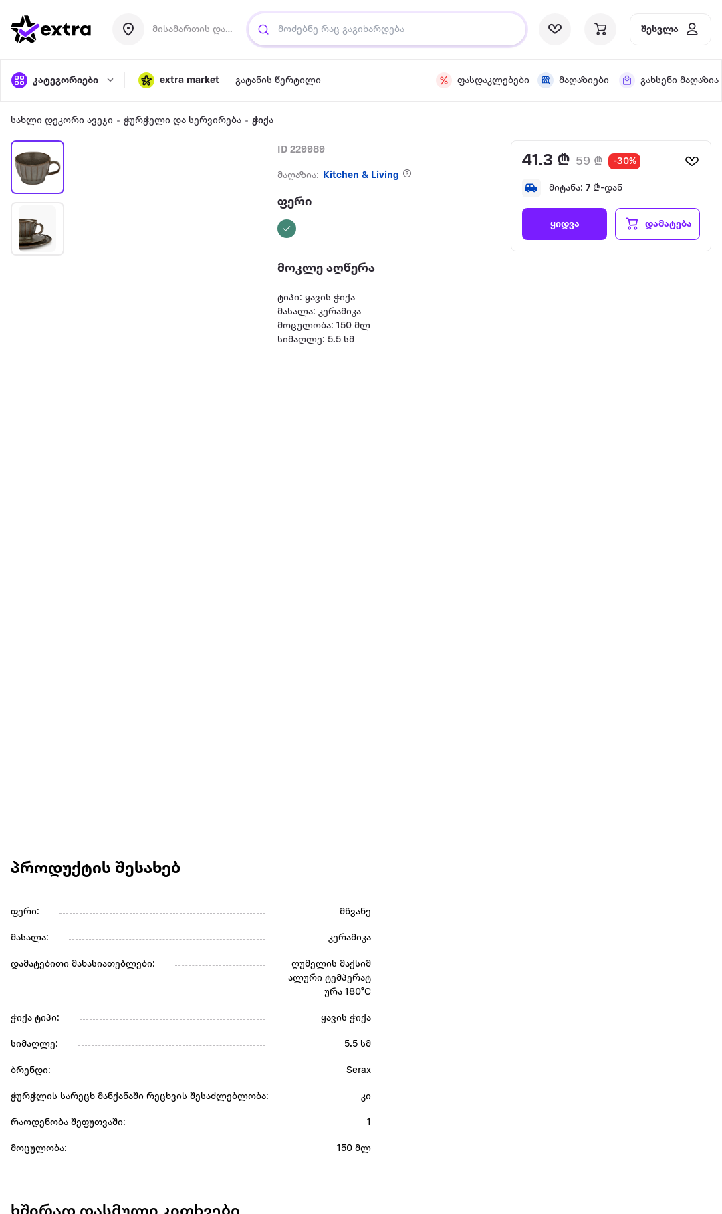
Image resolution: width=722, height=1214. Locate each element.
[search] (263, 29)
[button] (178, 80)
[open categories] (61, 80)
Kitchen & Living (361, 176)
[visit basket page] (600, 29)
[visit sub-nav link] (278, 81)
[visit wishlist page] (555, 29)
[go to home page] (51, 29)
